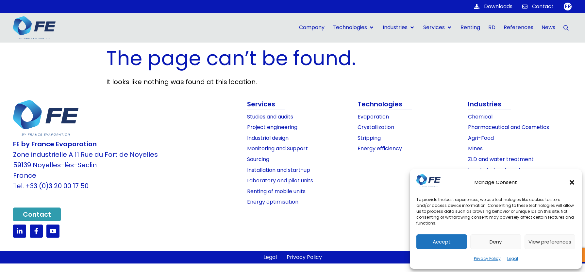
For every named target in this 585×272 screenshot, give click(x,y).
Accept (442, 241)
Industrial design (268, 138)
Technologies (380, 104)
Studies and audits (270, 116)
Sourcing (258, 159)
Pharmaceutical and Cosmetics (508, 127)
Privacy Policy (487, 258)
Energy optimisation (272, 202)
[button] (572, 182)
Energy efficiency (380, 148)
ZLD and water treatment (501, 159)
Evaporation (373, 116)
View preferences (549, 241)
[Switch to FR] (568, 6)
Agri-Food (481, 138)
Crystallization (376, 127)
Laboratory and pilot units (280, 180)
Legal (512, 258)
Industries (484, 104)
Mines (475, 148)
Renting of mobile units (276, 191)
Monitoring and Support (277, 148)
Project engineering (272, 127)
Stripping (369, 138)
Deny (496, 241)
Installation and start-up (278, 170)
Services (261, 104)
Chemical (480, 116)
